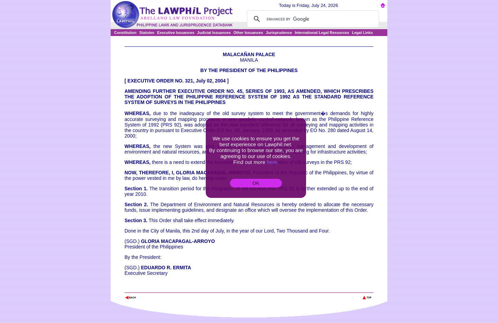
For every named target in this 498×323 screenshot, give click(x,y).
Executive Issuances (175, 32)
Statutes (146, 32)
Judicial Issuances (214, 32)
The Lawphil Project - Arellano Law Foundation (160, 288)
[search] (312, 19)
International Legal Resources (322, 32)
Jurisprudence (279, 32)
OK (255, 183)
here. (272, 162)
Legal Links (362, 32)
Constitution (125, 32)
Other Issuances (248, 32)
